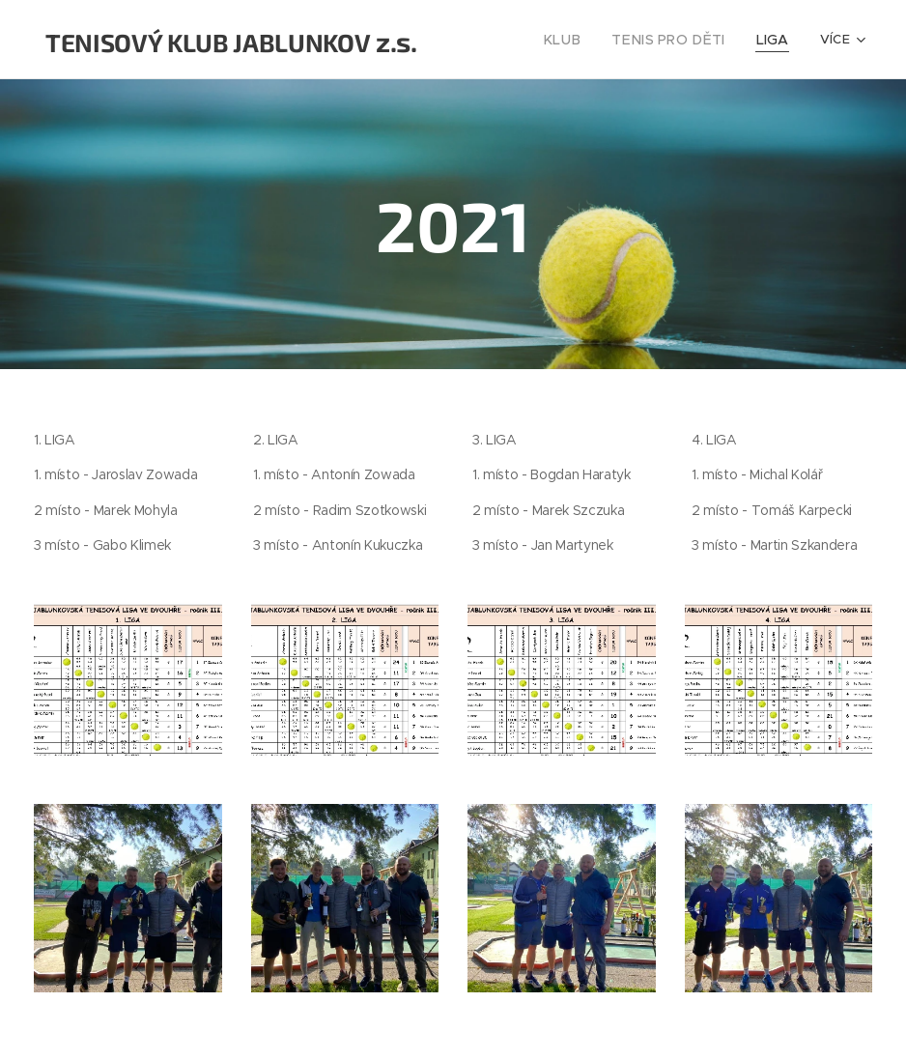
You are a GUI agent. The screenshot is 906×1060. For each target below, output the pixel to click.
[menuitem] (581, 39)
